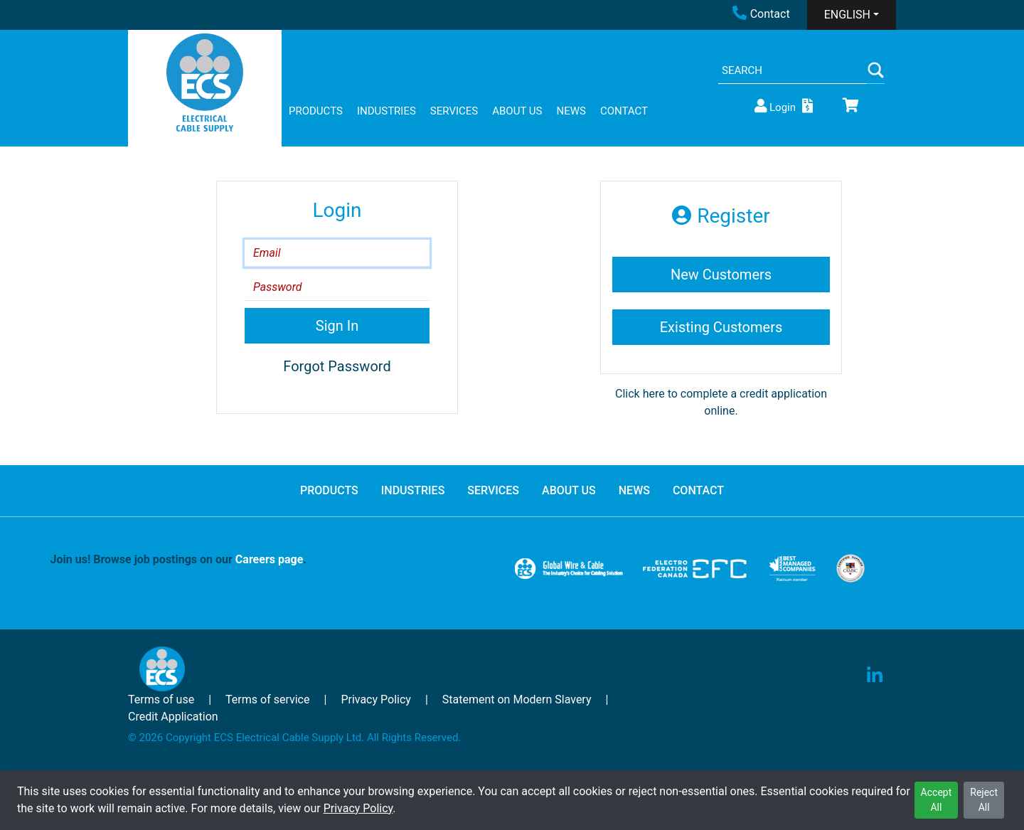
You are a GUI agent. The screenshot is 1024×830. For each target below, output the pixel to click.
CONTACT (624, 111)
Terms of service (267, 699)
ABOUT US (517, 111)
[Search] (792, 71)
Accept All (936, 800)
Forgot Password (336, 366)
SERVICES (454, 111)
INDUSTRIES (386, 111)
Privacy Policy (358, 808)
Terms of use (161, 699)
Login (774, 106)
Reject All (984, 800)
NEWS (570, 111)
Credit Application (173, 716)
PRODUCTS (316, 111)
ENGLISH (847, 14)
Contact (761, 14)
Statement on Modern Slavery (517, 699)
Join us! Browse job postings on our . (178, 559)
